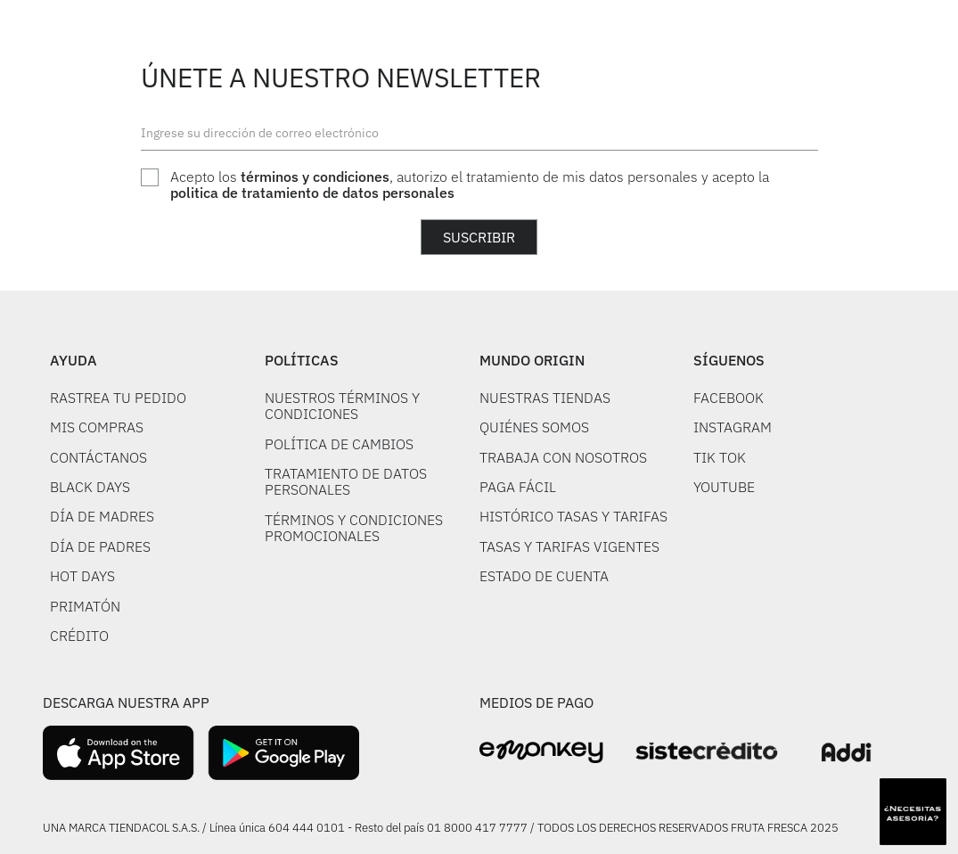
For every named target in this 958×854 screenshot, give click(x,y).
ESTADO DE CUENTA (544, 576)
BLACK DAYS (90, 487)
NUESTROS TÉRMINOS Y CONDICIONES (342, 406)
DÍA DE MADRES (102, 516)
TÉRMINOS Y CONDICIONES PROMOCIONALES (354, 528)
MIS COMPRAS (96, 427)
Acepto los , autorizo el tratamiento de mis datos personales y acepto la (469, 184)
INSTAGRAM (732, 427)
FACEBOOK (728, 397)
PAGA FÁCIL (517, 487)
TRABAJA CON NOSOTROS (563, 457)
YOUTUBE (724, 487)
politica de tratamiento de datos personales (312, 192)
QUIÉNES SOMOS (534, 427)
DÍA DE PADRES (100, 546)
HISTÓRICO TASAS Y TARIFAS (573, 516)
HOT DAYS (82, 576)
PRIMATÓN (85, 606)
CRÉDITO (79, 636)
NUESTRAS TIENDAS (544, 397)
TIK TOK (719, 457)
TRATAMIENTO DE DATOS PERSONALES (346, 481)
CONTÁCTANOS (98, 457)
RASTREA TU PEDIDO (118, 397)
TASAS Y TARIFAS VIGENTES (569, 546)
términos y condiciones (315, 176)
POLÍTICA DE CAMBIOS (339, 444)
